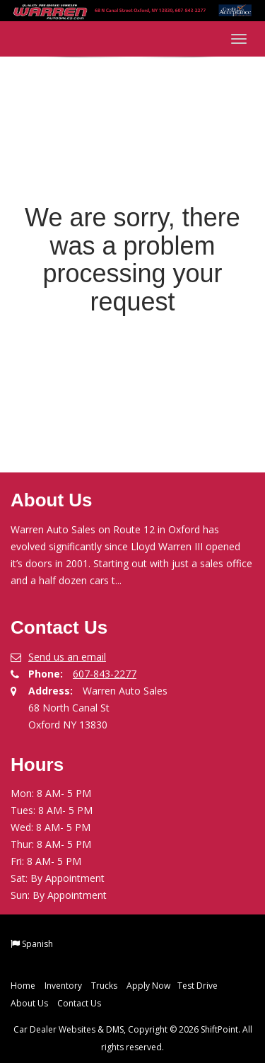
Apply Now (148, 986)
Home (23, 986)
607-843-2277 (104, 673)
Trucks (104, 986)
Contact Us (79, 1003)
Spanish (37, 944)
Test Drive (197, 986)
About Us (29, 1003)
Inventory (63, 986)
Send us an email (67, 656)
